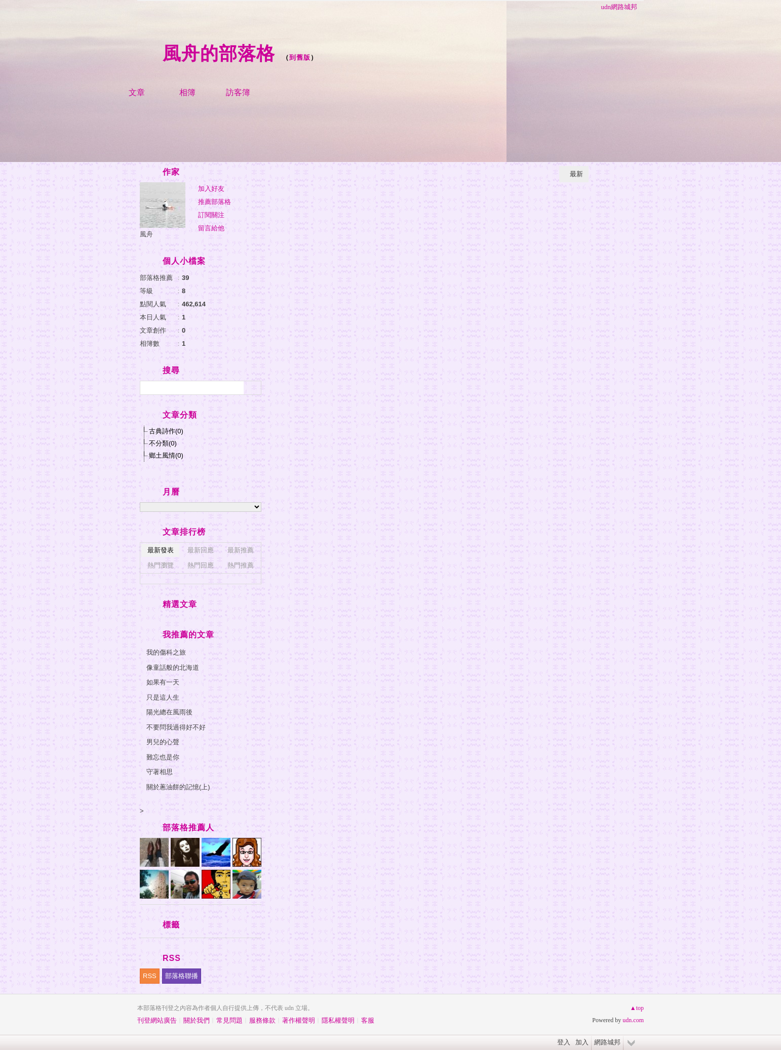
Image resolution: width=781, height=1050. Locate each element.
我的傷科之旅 (166, 652)
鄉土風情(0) (166, 455)
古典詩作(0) (166, 431)
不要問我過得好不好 (176, 727)
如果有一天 (162, 682)
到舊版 (299, 57)
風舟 (146, 234)
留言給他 (211, 228)
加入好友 (211, 188)
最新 (576, 174)
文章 (137, 92)
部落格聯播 (181, 976)
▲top (637, 1008)
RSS (150, 976)
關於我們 (196, 1020)
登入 (563, 1042)
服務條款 (262, 1020)
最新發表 (160, 550)
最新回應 (200, 550)
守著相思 (159, 772)
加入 (582, 1042)
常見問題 (229, 1020)
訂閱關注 (211, 215)
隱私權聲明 (338, 1020)
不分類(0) (163, 443)
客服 (367, 1020)
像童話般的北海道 (172, 667)
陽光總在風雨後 (169, 712)
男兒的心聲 (162, 742)
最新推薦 (240, 550)
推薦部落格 (214, 202)
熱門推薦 (240, 565)
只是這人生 (162, 697)
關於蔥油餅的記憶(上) (178, 787)
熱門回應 (200, 565)
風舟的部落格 (219, 53)
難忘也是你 (162, 757)
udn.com (633, 1020)
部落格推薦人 (188, 827)
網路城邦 (607, 1042)
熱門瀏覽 (160, 565)
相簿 (187, 92)
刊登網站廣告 (157, 1020)
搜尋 (252, 388)
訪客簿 (238, 92)
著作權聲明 (298, 1020)
